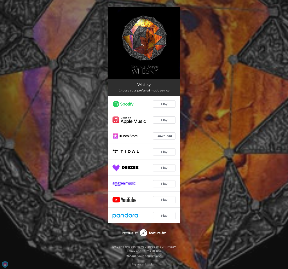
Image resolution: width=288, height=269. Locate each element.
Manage (131, 256)
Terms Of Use (151, 251)
